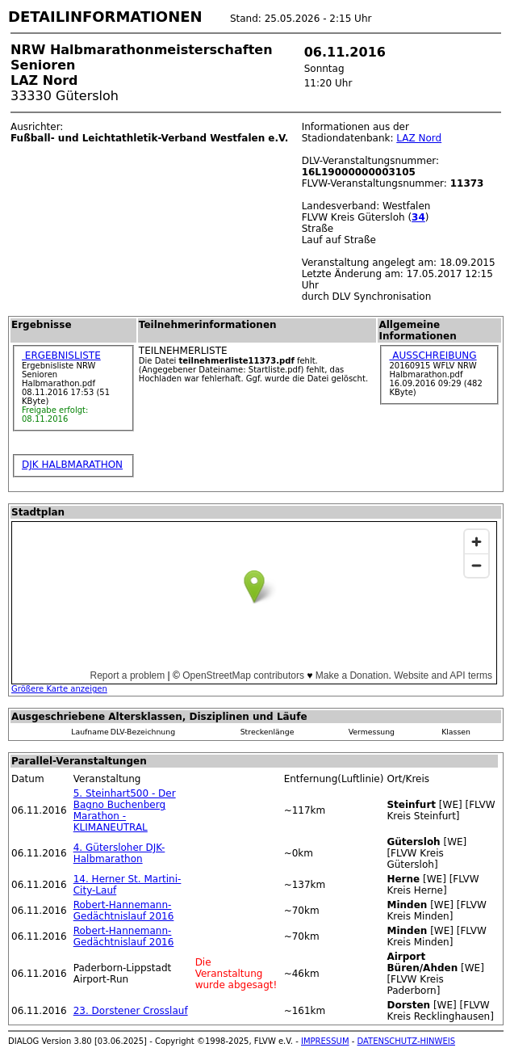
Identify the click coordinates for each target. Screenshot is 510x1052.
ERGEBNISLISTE (61, 355)
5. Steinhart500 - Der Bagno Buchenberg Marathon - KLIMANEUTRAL (124, 810)
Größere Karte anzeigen (59, 688)
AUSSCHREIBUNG (432, 355)
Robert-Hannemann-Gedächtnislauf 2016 (123, 910)
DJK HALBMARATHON (72, 464)
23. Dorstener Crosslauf (130, 1010)
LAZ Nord (418, 138)
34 (418, 217)
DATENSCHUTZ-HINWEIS (406, 1041)
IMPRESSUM (325, 1041)
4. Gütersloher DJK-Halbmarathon (119, 853)
